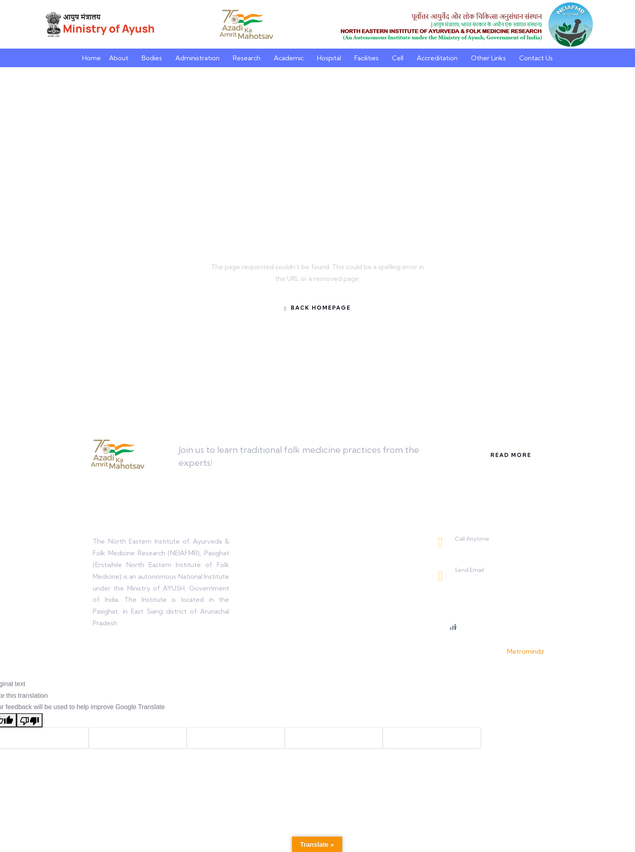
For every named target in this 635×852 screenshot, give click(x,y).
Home (91, 58)
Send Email (469, 570)
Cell (397, 58)
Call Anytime (472, 538)
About (118, 58)
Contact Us (536, 58)
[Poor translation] (30, 720)
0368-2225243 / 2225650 (493, 548)
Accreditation (437, 58)
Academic (289, 58)
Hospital (329, 58)
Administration (197, 58)
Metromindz (525, 651)
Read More (509, 455)
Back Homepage (317, 308)
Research (246, 58)
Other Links (488, 58)
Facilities (366, 58)
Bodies (152, 58)
